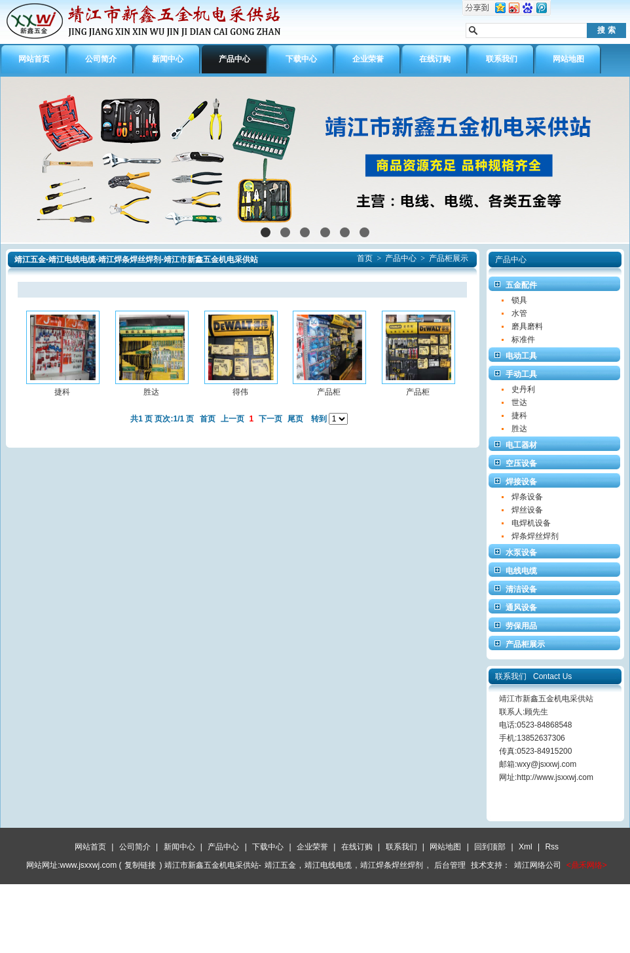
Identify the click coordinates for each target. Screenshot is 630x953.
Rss (552, 846)
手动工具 (521, 374)
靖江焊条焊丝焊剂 (391, 865)
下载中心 (268, 846)
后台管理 (450, 865)
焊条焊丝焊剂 (535, 536)
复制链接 (140, 865)
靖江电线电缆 (328, 865)
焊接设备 (521, 481)
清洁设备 (521, 589)
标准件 (523, 339)
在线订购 (357, 846)
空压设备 (521, 463)
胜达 (519, 428)
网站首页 (90, 846)
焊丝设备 (527, 510)
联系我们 (401, 846)
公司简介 (135, 846)
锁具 (519, 300)
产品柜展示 (448, 258)
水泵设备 (521, 552)
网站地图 (445, 846)
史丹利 (523, 389)
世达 (519, 402)
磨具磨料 (527, 326)
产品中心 (401, 258)
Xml (525, 846)
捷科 (519, 415)
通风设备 (521, 607)
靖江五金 (280, 865)
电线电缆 (521, 570)
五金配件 (521, 285)
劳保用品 (521, 626)
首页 (365, 258)
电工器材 (521, 445)
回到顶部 (490, 846)
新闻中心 (179, 846)
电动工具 (521, 355)
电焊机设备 (531, 523)
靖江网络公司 (537, 865)
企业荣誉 (312, 846)
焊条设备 (527, 496)
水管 (519, 313)
